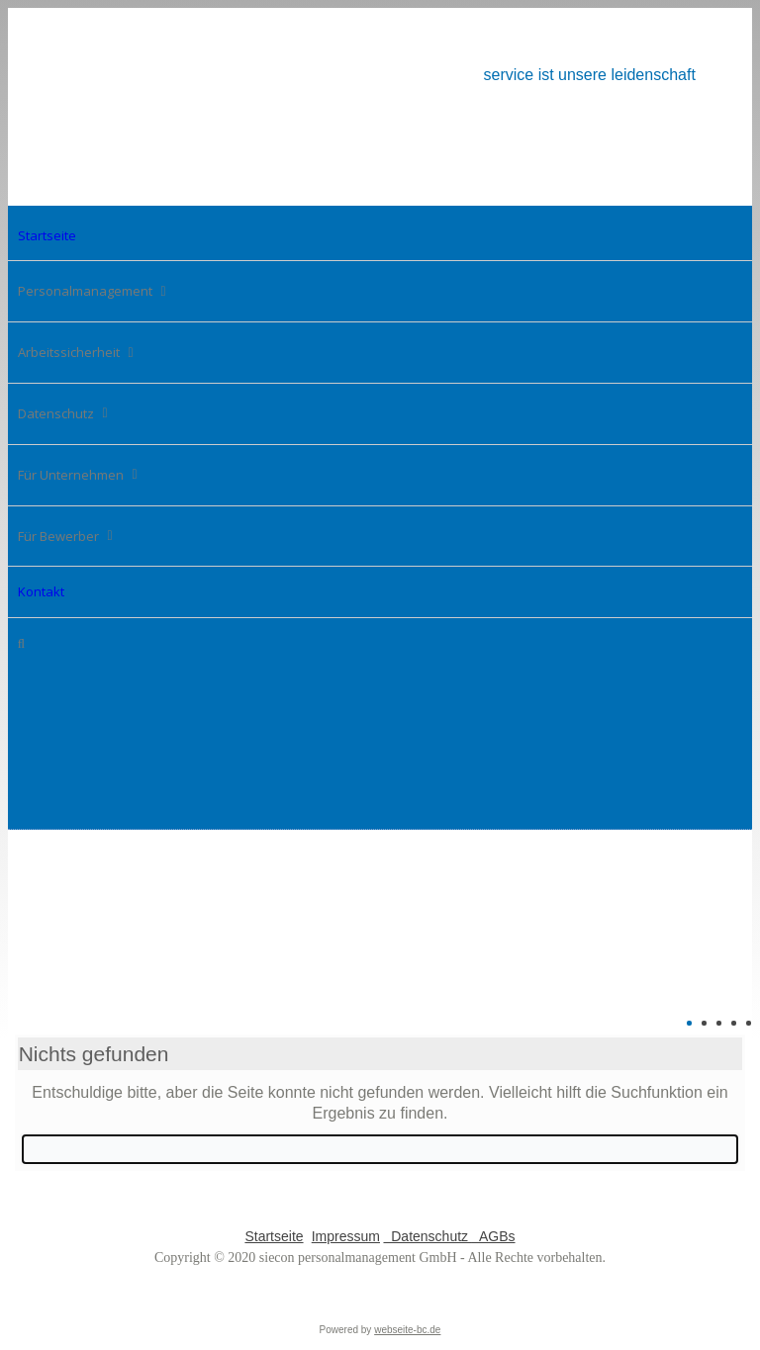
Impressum (346, 1236)
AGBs (494, 1236)
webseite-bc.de (407, 1329)
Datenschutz (427, 1236)
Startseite (273, 1236)
